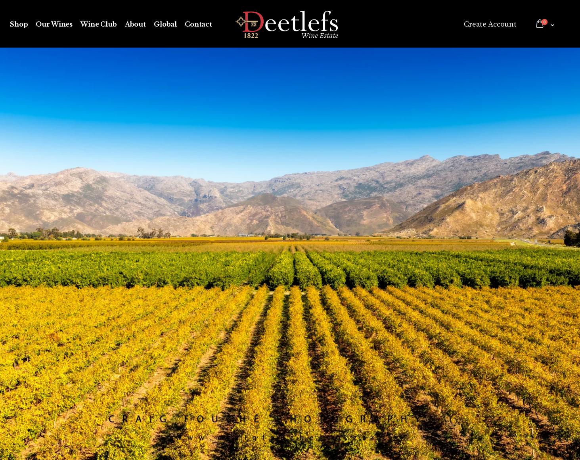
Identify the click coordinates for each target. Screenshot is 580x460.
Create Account (490, 24)
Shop (19, 24)
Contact (198, 24)
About (135, 24)
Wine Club (98, 24)
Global (165, 24)
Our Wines (54, 24)
